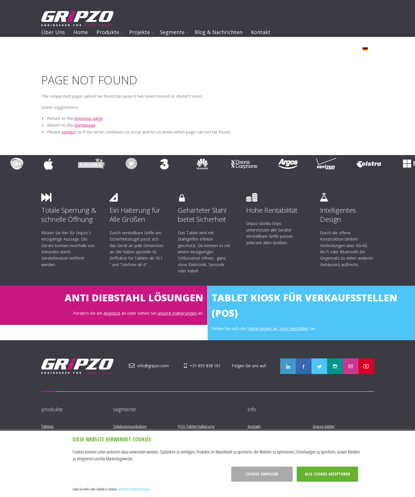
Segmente (172, 32)
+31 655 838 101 (205, 365)
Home (80, 32)
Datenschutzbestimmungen (133, 489)
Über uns (53, 32)
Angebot (112, 313)
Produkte (107, 32)
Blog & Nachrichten (218, 32)
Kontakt (261, 32)
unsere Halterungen (177, 313)
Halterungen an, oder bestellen (277, 328)
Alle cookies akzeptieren (327, 474)
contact (68, 132)
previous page (89, 118)
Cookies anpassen (262, 474)
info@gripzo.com (153, 365)
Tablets (47, 426)
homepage (85, 125)
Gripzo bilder (324, 426)
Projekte (139, 32)
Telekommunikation (130, 426)
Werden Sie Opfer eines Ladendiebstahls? (96, 47)
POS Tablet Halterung (196, 426)
